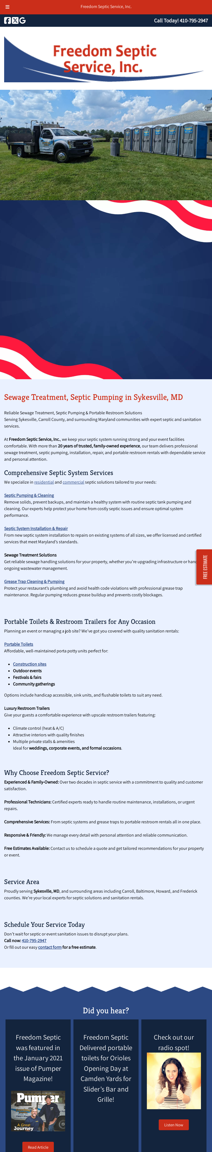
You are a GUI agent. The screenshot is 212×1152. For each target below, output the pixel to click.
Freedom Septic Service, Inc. (106, 6)
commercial (73, 482)
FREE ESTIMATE (205, 567)
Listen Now (173, 1124)
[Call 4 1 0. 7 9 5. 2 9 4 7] (194, 20)
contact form (50, 947)
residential (44, 482)
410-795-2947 (34, 940)
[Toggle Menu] (7, 7)
